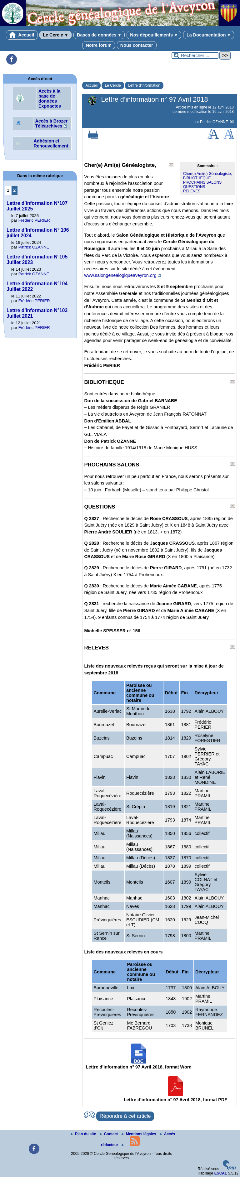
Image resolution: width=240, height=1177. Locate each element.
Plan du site (84, 1134)
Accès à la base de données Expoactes (49, 99)
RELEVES (191, 191)
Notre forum (98, 45)
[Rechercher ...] (195, 55)
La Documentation (209, 34)
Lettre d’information (144, 85)
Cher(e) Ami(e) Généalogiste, (207, 173)
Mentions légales (139, 1134)
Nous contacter (136, 45)
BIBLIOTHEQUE (197, 178)
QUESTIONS (194, 187)
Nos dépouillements (154, 34)
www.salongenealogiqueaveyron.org (120, 275)
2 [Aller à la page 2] (14, 190)
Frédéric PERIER (34, 220)
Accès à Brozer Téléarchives (51, 123)
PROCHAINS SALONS (202, 182)
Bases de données (99, 34)
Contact (109, 1134)
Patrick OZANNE (214, 122)
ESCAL (220, 1173)
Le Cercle (55, 34)
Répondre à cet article (125, 1116)
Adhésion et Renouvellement (51, 143)
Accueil (21, 35)
